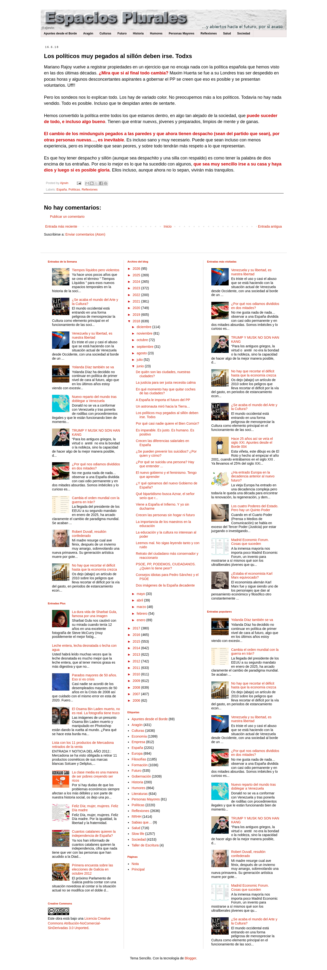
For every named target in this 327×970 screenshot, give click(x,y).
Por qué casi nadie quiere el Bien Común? (167, 423)
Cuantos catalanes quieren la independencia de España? (94, 834)
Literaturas (139, 794)
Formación (139, 765)
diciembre (144, 327)
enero (141, 620)
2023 (137, 288)
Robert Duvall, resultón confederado (89, 534)
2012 (137, 661)
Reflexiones (208, 33)
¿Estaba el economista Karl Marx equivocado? (251, 576)
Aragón (88, 33)
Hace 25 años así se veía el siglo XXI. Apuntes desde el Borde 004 (252, 443)
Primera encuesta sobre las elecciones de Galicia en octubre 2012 (92, 869)
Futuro (122, 33)
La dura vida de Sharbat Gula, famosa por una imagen (94, 614)
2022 (137, 295)
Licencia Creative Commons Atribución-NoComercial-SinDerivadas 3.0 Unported (79, 923)
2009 (137, 681)
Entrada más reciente (61, 226)
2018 (137, 321)
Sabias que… (142, 822)
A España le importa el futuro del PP (163, 400)
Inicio (168, 226)
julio (140, 360)
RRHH (136, 816)
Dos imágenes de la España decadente (165, 585)
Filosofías (139, 759)
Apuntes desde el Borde (60, 33)
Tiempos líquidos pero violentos (95, 270)
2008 (137, 687)
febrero (142, 613)
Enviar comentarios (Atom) (85, 234)
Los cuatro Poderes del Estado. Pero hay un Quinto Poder (254, 508)
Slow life (138, 834)
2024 (137, 282)
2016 (137, 635)
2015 (137, 641)
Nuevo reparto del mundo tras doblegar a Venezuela (94, 399)
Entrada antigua (270, 226)
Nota (135, 864)
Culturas (105, 33)
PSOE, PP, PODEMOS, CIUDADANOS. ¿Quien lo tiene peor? (166, 566)
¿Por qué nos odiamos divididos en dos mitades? (96, 466)
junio (141, 366)
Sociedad (243, 33)
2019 (137, 315)
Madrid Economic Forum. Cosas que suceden (250, 542)
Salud (227, 33)
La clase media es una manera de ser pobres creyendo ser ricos (95, 776)
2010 (137, 674)
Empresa (138, 742)
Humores (156, 33)
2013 (137, 654)
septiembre (145, 347)
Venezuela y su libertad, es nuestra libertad (92, 335)
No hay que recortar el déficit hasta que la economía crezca (94, 567)
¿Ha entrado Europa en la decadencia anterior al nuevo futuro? (252, 476)
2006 (137, 700)
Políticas (74, 189)
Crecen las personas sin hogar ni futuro (165, 515)
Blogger (190, 958)
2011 (137, 668)
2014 (137, 648)
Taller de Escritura (145, 845)
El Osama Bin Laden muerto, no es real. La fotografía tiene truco (96, 711)
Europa (137, 753)
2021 (137, 301)
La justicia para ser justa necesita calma (166, 382)
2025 (137, 275)
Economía (139, 736)
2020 (137, 308)
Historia (138, 33)
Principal (138, 869)
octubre (143, 340)
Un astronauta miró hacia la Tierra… (163, 406)
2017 (137, 628)
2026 (137, 269)
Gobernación (141, 776)
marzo (142, 607)
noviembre (145, 333)
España (62, 189)
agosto (142, 353)
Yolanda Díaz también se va (93, 367)
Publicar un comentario (67, 216)
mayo (141, 594)
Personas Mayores (181, 33)
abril (140, 600)
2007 (137, 694)
